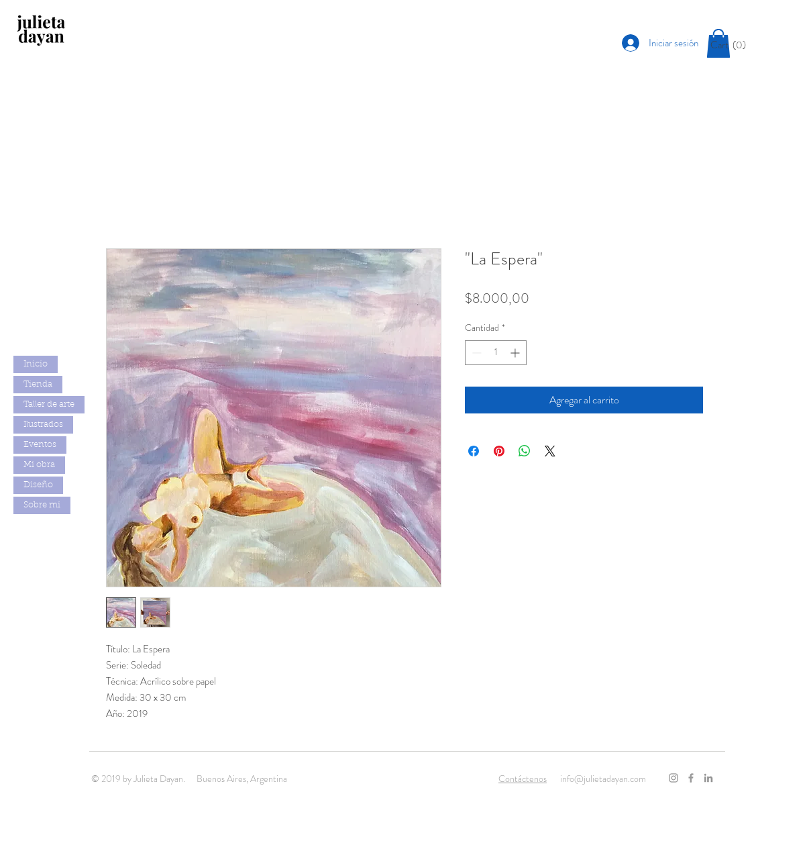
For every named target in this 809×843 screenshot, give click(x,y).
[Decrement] (475, 352)
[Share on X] (550, 451)
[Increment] (516, 352)
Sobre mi (41, 505)
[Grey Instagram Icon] (673, 778)
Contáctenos (522, 778)
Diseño (38, 485)
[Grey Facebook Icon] (691, 778)
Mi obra (39, 464)
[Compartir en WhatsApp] (525, 451)
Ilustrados (43, 424)
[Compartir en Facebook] (474, 451)
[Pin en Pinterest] (499, 451)
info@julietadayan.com (603, 778)
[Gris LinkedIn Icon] (708, 778)
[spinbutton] (496, 352)
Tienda (37, 384)
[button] (732, 45)
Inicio (35, 364)
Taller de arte (48, 404)
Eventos (39, 444)
